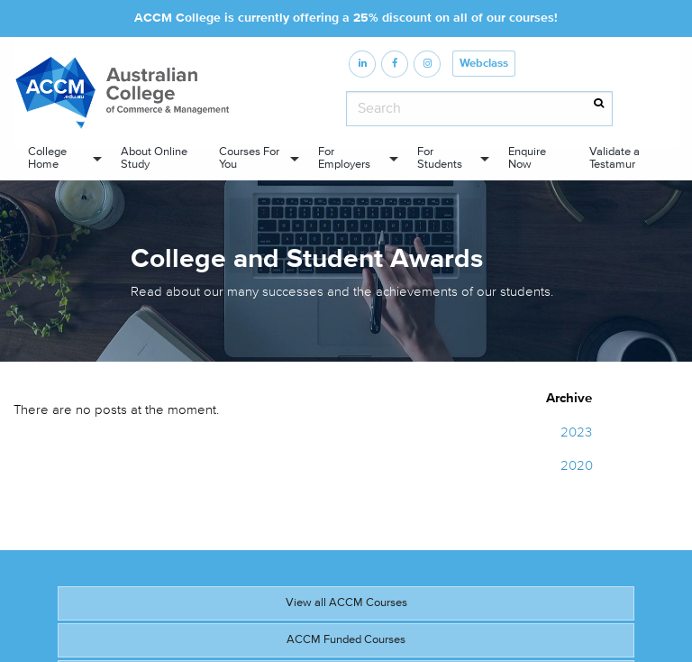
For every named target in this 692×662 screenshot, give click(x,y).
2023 (576, 432)
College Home (47, 157)
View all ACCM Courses (346, 602)
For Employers (344, 157)
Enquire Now (527, 157)
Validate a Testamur (614, 157)
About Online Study (154, 157)
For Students (439, 157)
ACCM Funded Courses (346, 639)
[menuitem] (60, 158)
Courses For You (249, 157)
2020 (576, 465)
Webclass (484, 63)
